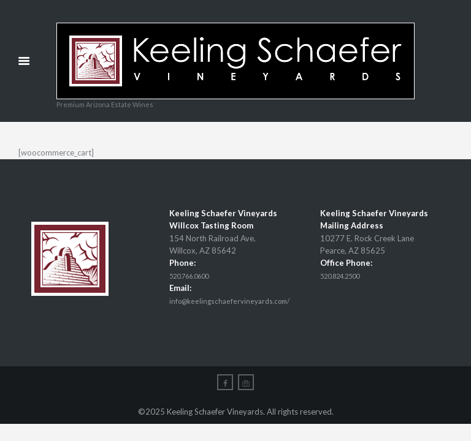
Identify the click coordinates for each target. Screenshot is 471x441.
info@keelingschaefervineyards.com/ (235, 301)
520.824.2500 (346, 276)
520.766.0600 (195, 276)
